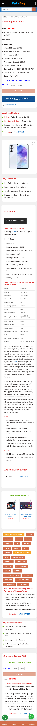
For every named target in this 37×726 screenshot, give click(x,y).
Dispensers (9, 584)
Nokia (7, 548)
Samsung (8, 539)
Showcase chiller (12, 575)
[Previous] (4, 511)
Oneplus (8, 543)
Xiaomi (18, 539)
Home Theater (17, 557)
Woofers (8, 561)
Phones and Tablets (18, 17)
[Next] (32, 511)
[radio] (13, 85)
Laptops (8, 566)
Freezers (27, 575)
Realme (16, 548)
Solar (7, 570)
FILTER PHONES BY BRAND (14, 534)
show (22, 220)
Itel (17, 543)
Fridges (17, 570)
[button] (2, 3)
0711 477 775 (19, 132)
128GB (20, 476)
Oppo (26, 548)
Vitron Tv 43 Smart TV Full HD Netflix (26, 515)
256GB (26, 476)
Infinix (27, 539)
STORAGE (5, 85)
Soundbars (21, 561)
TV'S (6, 557)
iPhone (7, 552)
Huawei (26, 543)
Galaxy (14, 232)
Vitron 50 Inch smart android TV (11, 515)
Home (4, 17)
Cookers (8, 580)
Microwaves (23, 584)
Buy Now (18, 91)
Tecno (30, 534)
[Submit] (34, 9)
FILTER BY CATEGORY (22, 552)
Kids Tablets (21, 566)
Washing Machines (23, 580)
